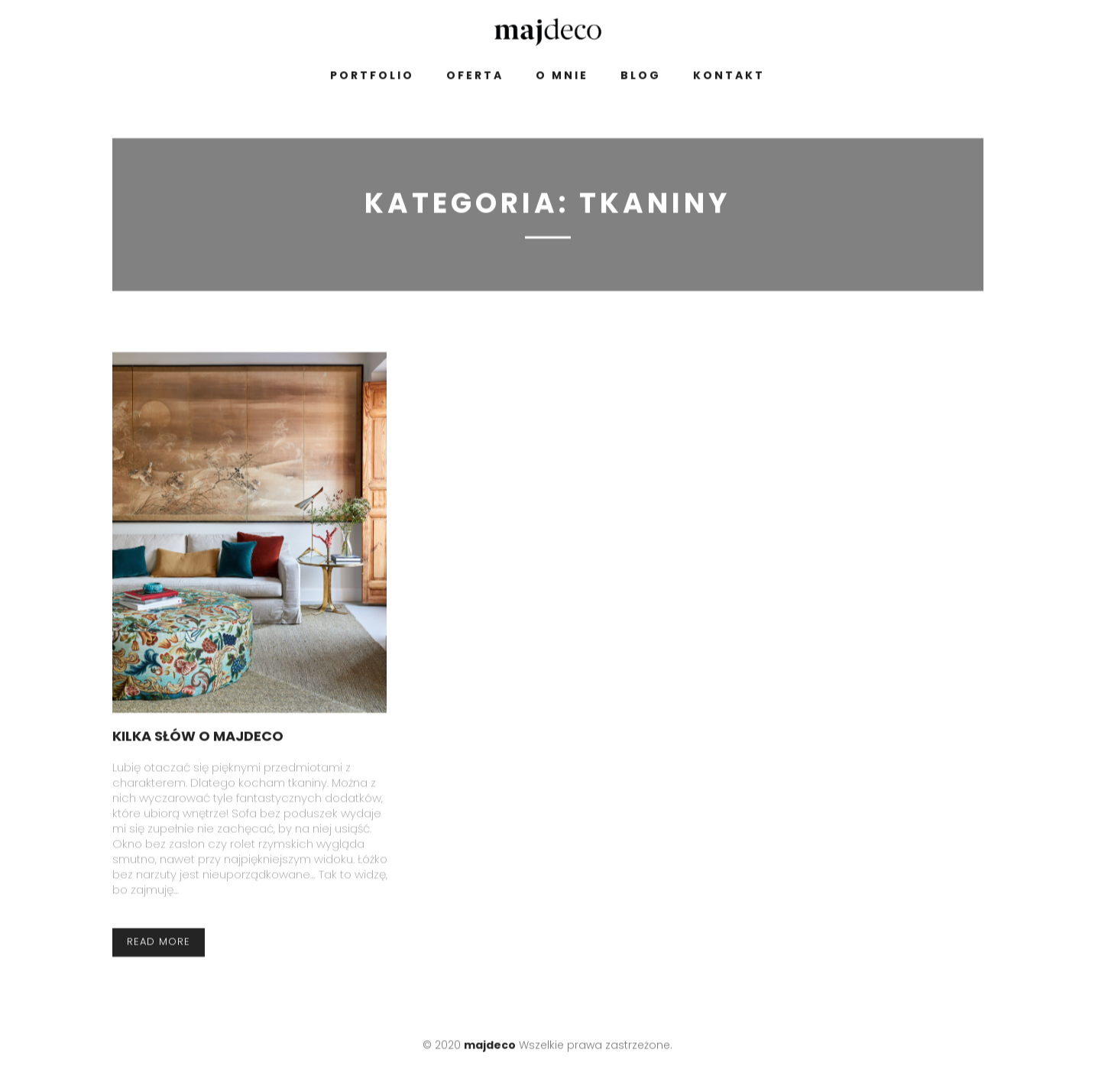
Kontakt (729, 78)
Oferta (475, 78)
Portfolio (372, 78)
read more (158, 945)
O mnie (562, 78)
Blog (640, 78)
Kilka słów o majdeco (197, 739)
